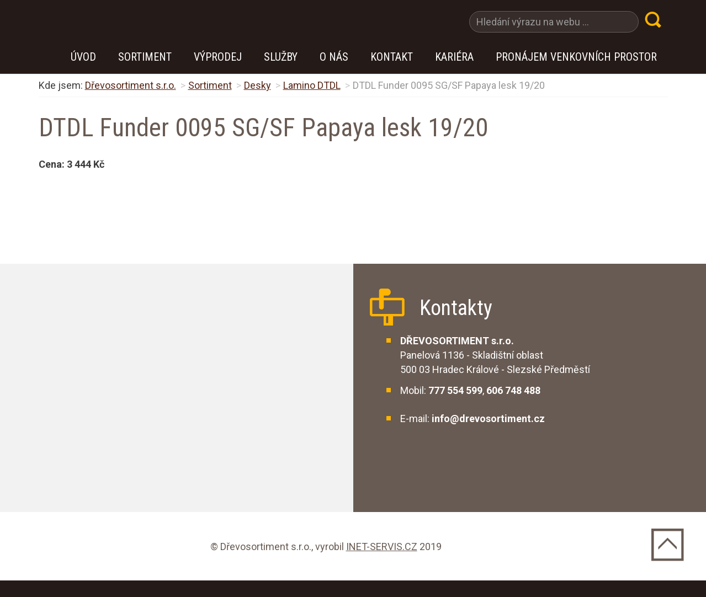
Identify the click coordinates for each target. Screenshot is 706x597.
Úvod (83, 56)
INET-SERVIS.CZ (381, 546)
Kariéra (454, 56)
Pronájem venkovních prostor (576, 56)
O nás (334, 56)
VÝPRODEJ (218, 56)
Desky (257, 85)
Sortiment (210, 85)
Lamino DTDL (312, 85)
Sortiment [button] (145, 56)
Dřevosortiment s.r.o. (130, 85)
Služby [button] (281, 56)
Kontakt (391, 56)
